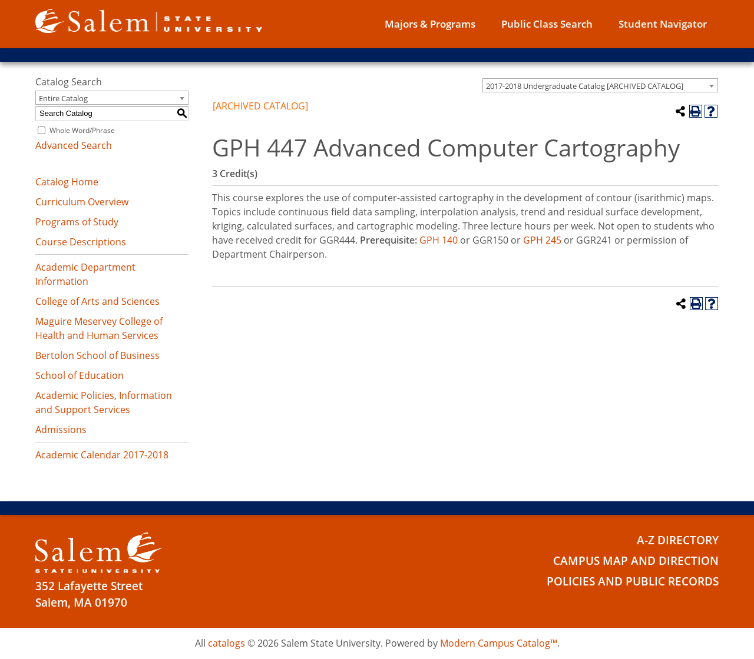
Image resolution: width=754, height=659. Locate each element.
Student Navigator (663, 24)
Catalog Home (66, 181)
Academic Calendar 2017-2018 (101, 454)
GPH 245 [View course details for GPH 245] (542, 240)
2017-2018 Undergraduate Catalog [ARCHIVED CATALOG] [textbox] (584, 86)
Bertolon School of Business (97, 355)
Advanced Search (73, 145)
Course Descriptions (80, 241)
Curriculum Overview (81, 201)
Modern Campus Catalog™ (498, 643)
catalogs (226, 643)
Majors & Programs (430, 24)
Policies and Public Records (633, 581)
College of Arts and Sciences (97, 301)
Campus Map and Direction (636, 560)
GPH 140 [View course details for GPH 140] (438, 240)
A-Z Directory (678, 540)
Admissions (61, 429)
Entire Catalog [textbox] (63, 98)
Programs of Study (76, 221)
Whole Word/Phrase (82, 130)
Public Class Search (547, 24)
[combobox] (600, 85)
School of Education (79, 375)
